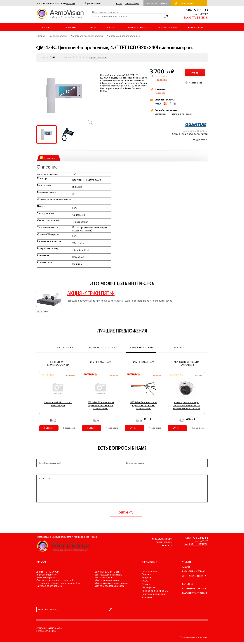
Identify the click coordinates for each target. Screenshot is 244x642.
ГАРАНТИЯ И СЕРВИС (136, 27)
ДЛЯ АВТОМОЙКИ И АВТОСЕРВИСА (111, 583)
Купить (194, 72)
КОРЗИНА (187, 583)
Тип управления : (46, 213)
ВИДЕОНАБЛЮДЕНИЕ (46, 574)
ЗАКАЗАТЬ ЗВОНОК (196, 17)
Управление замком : (48, 227)
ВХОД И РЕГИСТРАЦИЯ (194, 593)
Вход (119, 3)
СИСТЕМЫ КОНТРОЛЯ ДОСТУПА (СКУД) (54, 580)
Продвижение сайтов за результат (194, 637)
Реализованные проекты (155, 590)
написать (167, 545)
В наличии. (199, 375)
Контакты (147, 597)
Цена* (158, 76)
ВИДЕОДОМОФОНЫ (45, 577)
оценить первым (98, 57)
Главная (40, 35)
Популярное (47, 374)
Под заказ (70, 375)
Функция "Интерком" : (48, 234)
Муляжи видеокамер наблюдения (186, 364)
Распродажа (91, 374)
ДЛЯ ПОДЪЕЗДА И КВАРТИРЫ (108, 574)
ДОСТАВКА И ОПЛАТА (167, 27)
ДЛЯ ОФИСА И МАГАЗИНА (107, 580)
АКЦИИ (93, 27)
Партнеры (147, 574)
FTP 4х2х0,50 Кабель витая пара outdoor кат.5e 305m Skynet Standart (101, 405)
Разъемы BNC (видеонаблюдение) (57, 364)
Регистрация (132, 3)
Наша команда (149, 571)
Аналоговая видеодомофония (87, 35)
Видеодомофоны (58, 35)
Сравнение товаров (157, 3)
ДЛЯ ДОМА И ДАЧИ (104, 577)
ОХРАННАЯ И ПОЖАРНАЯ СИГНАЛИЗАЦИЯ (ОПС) (58, 583)
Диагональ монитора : (48, 174)
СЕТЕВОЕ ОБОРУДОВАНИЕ (49, 585)
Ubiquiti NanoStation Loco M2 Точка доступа (58, 404)
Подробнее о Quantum (195, 130)
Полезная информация (154, 593)
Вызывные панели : (47, 192)
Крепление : (43, 255)
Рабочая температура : (49, 241)
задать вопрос (164, 541)
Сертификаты (149, 587)
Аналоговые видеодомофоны (122, 35)
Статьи (145, 580)
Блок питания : (44, 185)
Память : (41, 206)
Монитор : (42, 178)
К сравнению (195, 82)
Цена (53, 419)
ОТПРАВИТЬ (126, 512)
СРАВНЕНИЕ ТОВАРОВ (194, 588)
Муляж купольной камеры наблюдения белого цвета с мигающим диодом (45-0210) (186, 405)
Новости (146, 577)
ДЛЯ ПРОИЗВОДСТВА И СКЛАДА (109, 585)
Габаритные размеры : (49, 248)
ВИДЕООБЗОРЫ (195, 27)
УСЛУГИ (186, 562)
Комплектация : (45, 262)
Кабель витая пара (100, 362)
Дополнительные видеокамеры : (54, 199)
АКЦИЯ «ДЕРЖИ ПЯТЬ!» (91, 293)
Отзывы (146, 584)
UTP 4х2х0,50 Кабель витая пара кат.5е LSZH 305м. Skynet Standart (143, 405)
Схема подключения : (48, 220)
